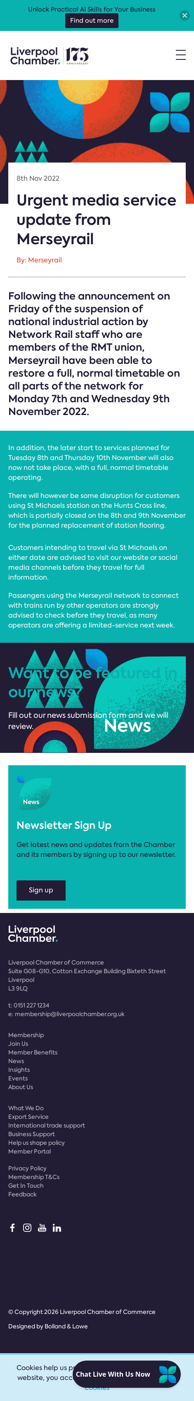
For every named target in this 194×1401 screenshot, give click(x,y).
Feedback (22, 1194)
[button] (185, 15)
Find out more (92, 21)
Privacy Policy (27, 1168)
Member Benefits (32, 1052)
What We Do (26, 1108)
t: (28, 1005)
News (16, 1061)
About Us (20, 1087)
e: (66, 1014)
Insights (19, 1069)
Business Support (31, 1134)
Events (18, 1078)
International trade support (46, 1125)
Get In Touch (26, 1185)
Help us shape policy (36, 1142)
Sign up (41, 890)
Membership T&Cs (33, 1177)
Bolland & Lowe (66, 1326)
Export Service (28, 1116)
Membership (26, 1035)
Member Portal (29, 1151)
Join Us (18, 1043)
